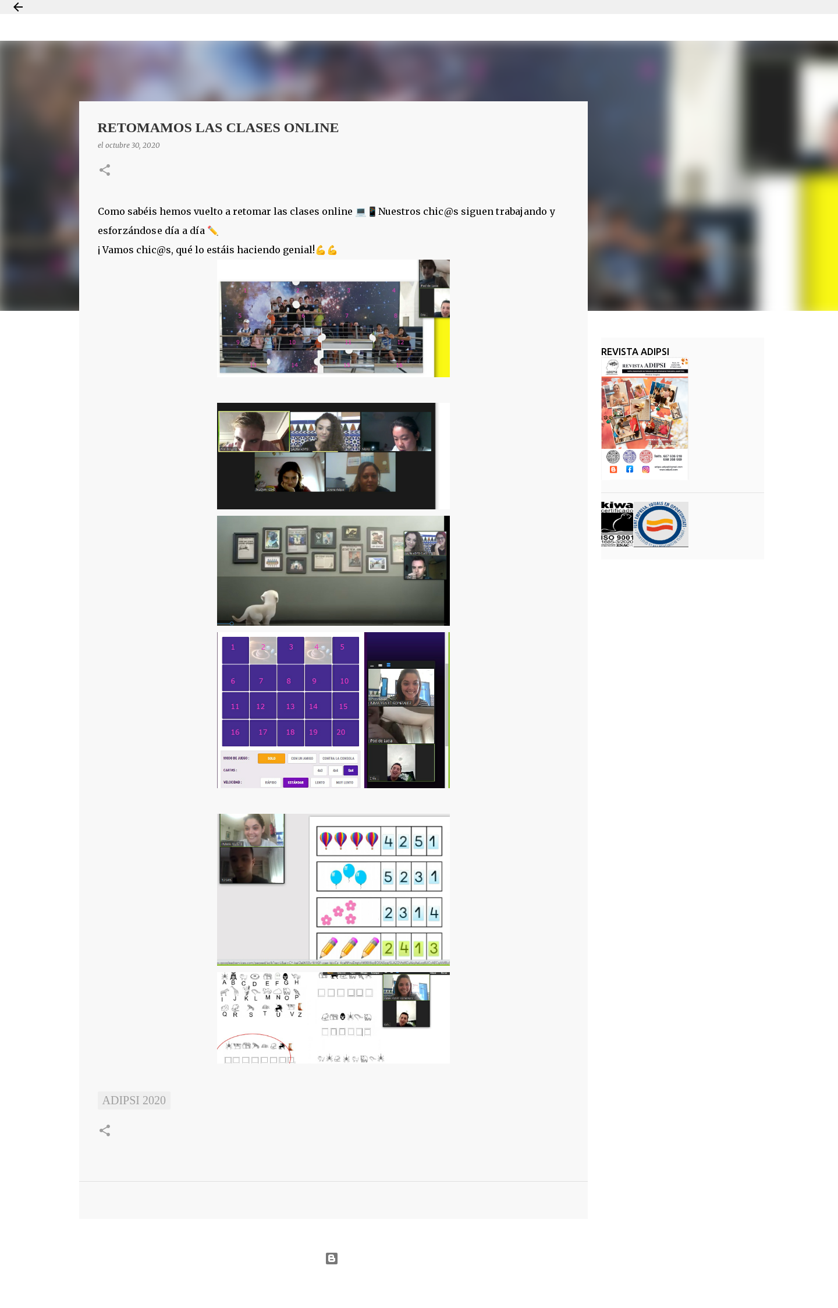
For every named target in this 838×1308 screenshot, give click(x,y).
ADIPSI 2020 (134, 1100)
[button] (105, 171)
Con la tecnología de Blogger (419, 1258)
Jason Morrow (460, 1286)
